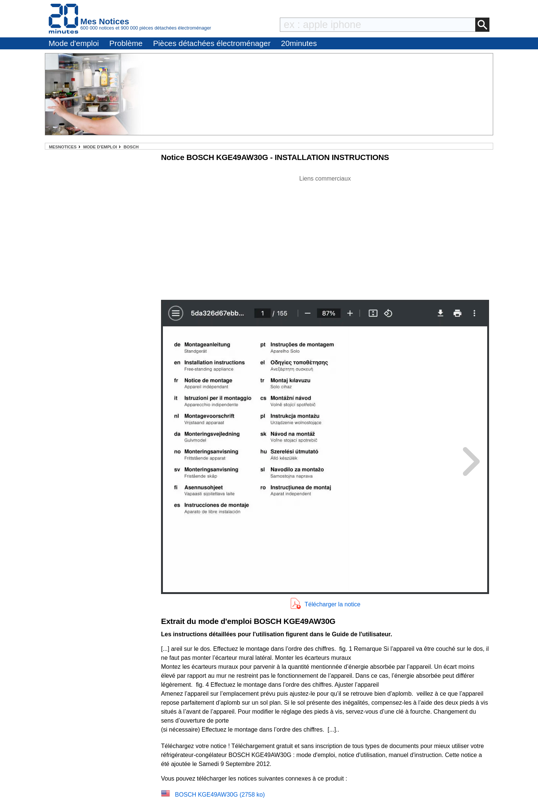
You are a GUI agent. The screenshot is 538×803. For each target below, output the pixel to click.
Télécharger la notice (332, 604)
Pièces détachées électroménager (211, 43)
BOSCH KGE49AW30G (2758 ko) (220, 794)
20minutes (299, 43)
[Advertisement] (325, 235)
